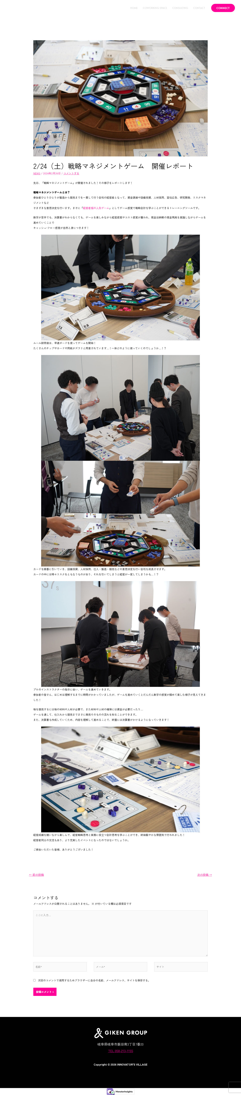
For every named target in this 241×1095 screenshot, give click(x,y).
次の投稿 (204, 875)
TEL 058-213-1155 (120, 1050)
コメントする (71, 173)
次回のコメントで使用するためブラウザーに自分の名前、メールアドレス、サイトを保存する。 (94, 980)
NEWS (36, 173)
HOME (134, 8)
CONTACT (199, 8)
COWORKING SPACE (155, 8)
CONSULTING (180, 8)
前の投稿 (36, 875)
